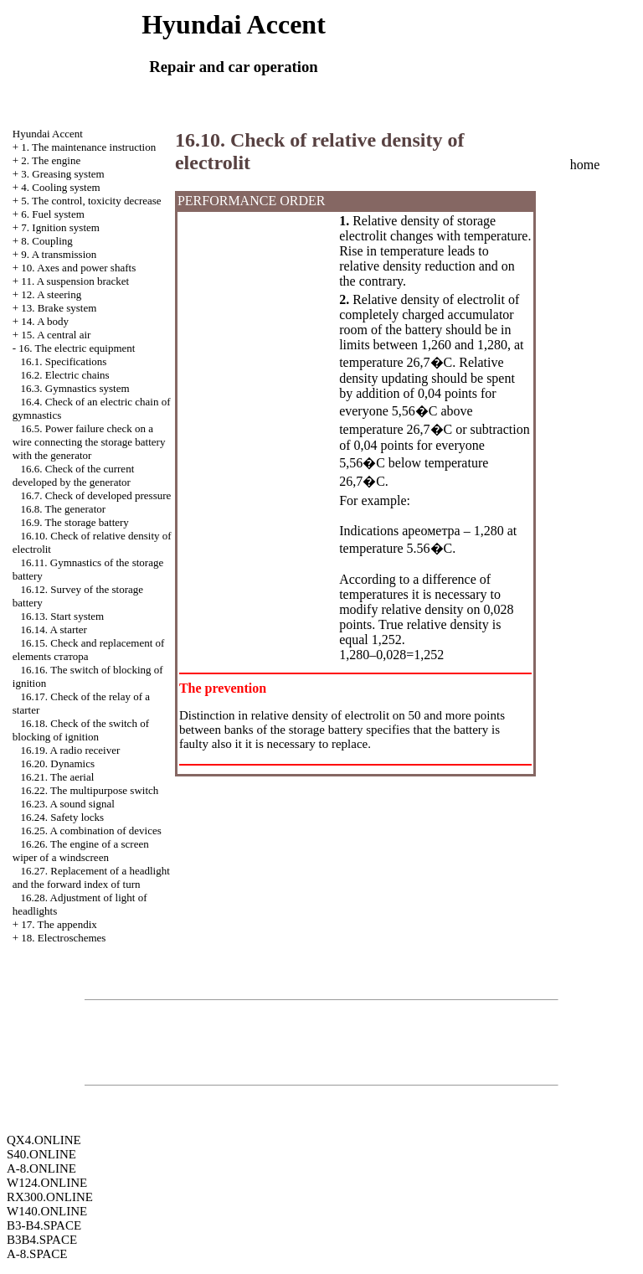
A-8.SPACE (37, 1254)
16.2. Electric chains (65, 375)
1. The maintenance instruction (88, 147)
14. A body (45, 321)
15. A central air (55, 334)
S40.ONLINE (41, 1154)
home (585, 164)
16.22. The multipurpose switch (90, 790)
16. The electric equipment (76, 348)
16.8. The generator (63, 509)
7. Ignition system (60, 227)
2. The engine (50, 160)
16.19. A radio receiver (71, 750)
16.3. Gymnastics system (75, 388)
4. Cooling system (60, 187)
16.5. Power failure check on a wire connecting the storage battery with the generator (89, 442)
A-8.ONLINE (41, 1168)
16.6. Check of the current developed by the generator (73, 475)
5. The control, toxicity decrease (91, 200)
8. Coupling (46, 241)
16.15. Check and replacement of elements (89, 650)
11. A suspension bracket (75, 281)
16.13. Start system (63, 616)
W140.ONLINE (47, 1211)
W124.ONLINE (47, 1182)
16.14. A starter (54, 629)
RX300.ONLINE (50, 1197)
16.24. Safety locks (63, 817)
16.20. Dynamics (58, 763)
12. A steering (51, 294)
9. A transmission (58, 254)
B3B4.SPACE (42, 1239)
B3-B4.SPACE (44, 1225)
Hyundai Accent (48, 133)
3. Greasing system (62, 174)
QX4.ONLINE (44, 1140)
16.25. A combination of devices (91, 830)
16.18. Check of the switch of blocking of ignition (81, 730)
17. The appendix (58, 924)
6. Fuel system (52, 214)
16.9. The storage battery (75, 522)
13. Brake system (58, 308)
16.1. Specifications (64, 361)
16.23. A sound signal (68, 803)
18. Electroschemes (63, 937)
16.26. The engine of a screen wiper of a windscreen (81, 851)
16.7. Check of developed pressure (96, 495)
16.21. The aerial (58, 777)
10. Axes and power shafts (78, 267)
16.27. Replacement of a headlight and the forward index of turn (91, 877)
